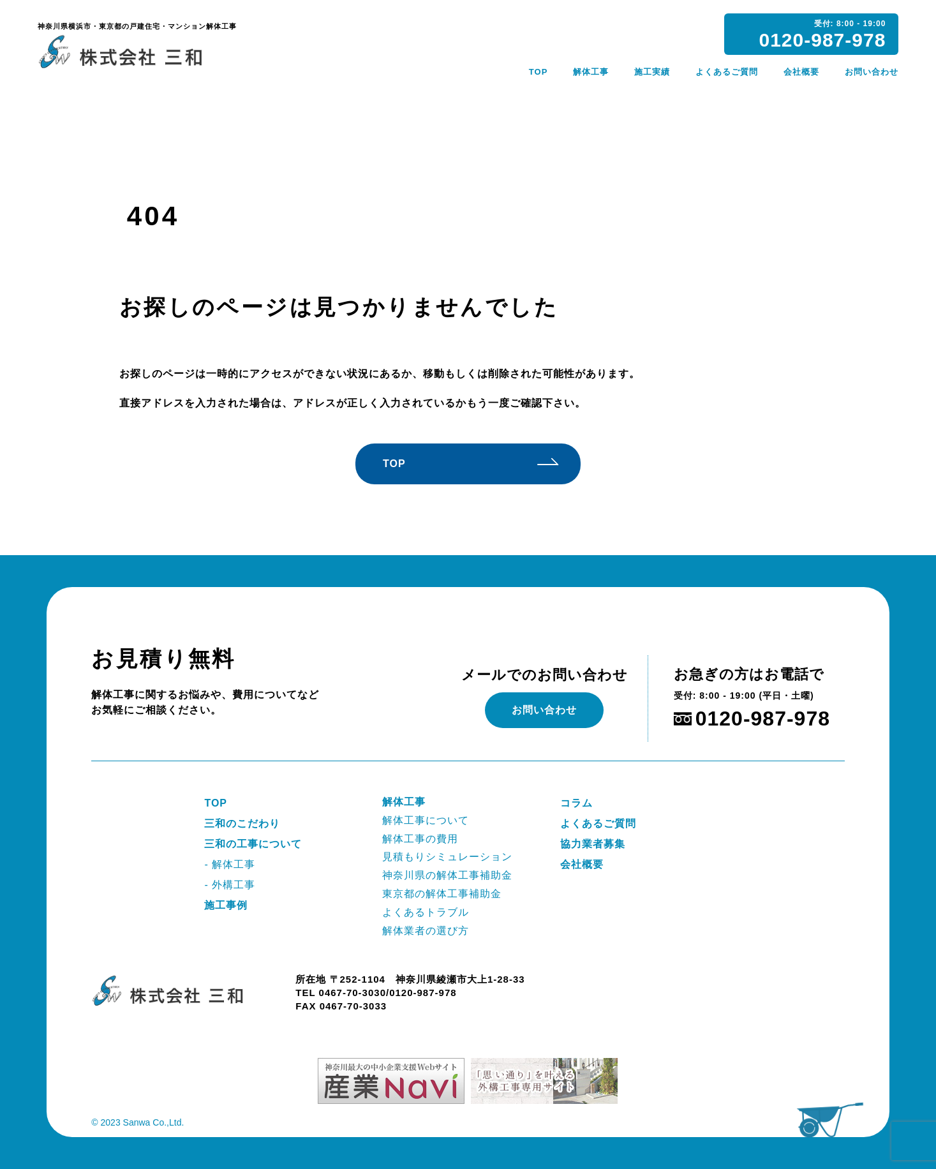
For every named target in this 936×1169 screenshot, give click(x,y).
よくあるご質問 (726, 72)
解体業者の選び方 (425, 930)
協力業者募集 (592, 843)
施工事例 (226, 905)
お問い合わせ (871, 72)
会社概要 (801, 72)
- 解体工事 (229, 864)
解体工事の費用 (420, 838)
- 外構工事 (229, 884)
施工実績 (652, 72)
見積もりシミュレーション (447, 856)
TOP (538, 72)
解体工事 (591, 72)
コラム (576, 803)
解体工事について (425, 820)
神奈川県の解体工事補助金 (447, 875)
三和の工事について (253, 843)
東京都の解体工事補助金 (441, 893)
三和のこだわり (242, 823)
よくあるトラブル (425, 912)
